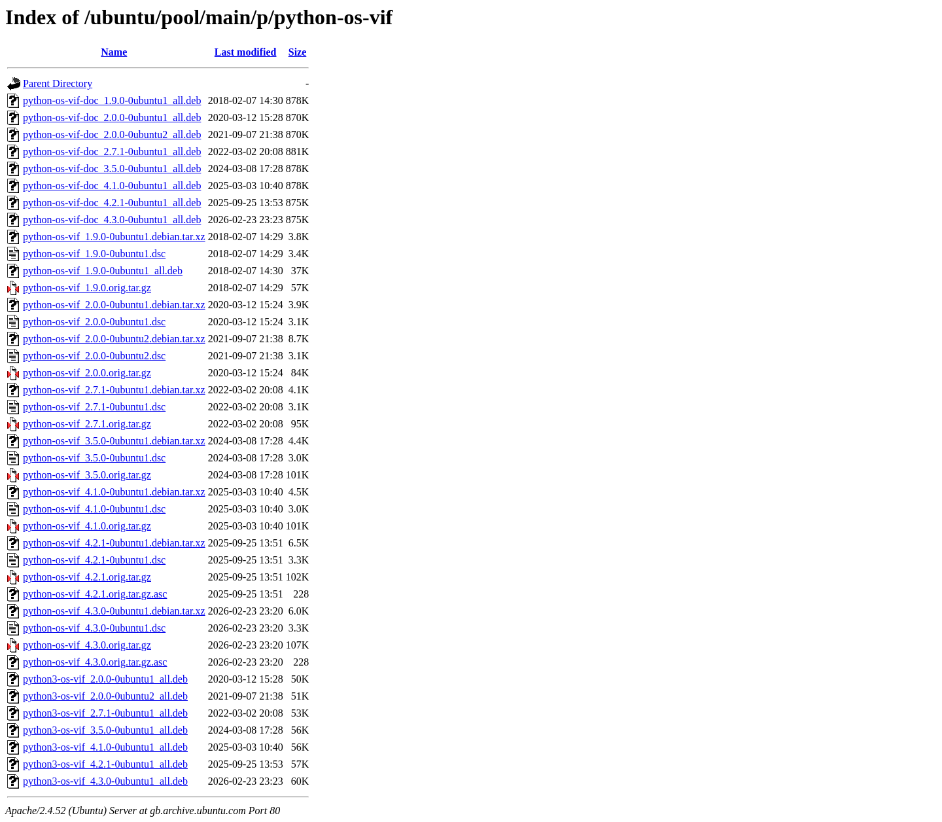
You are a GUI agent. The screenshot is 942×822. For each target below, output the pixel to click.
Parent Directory (57, 83)
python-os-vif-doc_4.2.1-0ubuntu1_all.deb (112, 202)
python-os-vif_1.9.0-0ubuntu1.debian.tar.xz (114, 236)
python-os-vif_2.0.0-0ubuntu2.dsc (94, 355)
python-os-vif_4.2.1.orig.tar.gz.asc (95, 593)
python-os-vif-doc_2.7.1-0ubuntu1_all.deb (112, 151)
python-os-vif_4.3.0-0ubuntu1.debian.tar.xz (114, 610)
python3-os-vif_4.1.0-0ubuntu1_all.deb (105, 747)
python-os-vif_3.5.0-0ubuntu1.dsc (94, 457)
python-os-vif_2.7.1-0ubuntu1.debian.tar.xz (114, 389)
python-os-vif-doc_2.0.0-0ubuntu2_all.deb (112, 134)
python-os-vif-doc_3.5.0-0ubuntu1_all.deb (112, 168)
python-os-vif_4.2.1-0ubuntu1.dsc (94, 559)
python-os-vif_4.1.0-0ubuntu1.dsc (94, 508)
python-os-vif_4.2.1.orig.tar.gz (87, 576)
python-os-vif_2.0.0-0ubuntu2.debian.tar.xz (114, 338)
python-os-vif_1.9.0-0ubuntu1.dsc (94, 253)
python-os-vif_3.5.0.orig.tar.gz (87, 474)
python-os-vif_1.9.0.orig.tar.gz (87, 287)
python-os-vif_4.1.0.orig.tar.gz (87, 525)
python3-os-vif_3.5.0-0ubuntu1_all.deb (105, 730)
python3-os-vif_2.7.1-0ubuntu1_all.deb (105, 713)
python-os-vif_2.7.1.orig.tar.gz (87, 423)
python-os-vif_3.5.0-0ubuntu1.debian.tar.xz (114, 440)
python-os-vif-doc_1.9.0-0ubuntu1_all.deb (112, 100)
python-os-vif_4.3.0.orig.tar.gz (87, 645)
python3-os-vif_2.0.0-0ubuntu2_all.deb (105, 696)
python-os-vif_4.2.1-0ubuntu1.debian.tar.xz (114, 542)
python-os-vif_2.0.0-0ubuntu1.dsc (94, 321)
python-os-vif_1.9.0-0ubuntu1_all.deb (103, 270)
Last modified (246, 52)
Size (297, 52)
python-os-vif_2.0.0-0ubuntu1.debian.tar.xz (114, 304)
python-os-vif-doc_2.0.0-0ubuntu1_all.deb (112, 117)
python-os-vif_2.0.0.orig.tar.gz (87, 372)
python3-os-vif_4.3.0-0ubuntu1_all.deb (105, 781)
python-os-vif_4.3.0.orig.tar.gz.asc (95, 662)
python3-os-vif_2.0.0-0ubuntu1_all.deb (105, 679)
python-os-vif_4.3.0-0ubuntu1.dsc (94, 628)
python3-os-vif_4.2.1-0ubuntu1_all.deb (105, 764)
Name (114, 52)
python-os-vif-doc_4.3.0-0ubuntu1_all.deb (112, 219)
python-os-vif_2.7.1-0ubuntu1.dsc (94, 406)
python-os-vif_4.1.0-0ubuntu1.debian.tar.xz (114, 491)
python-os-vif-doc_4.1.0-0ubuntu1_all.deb (112, 185)
